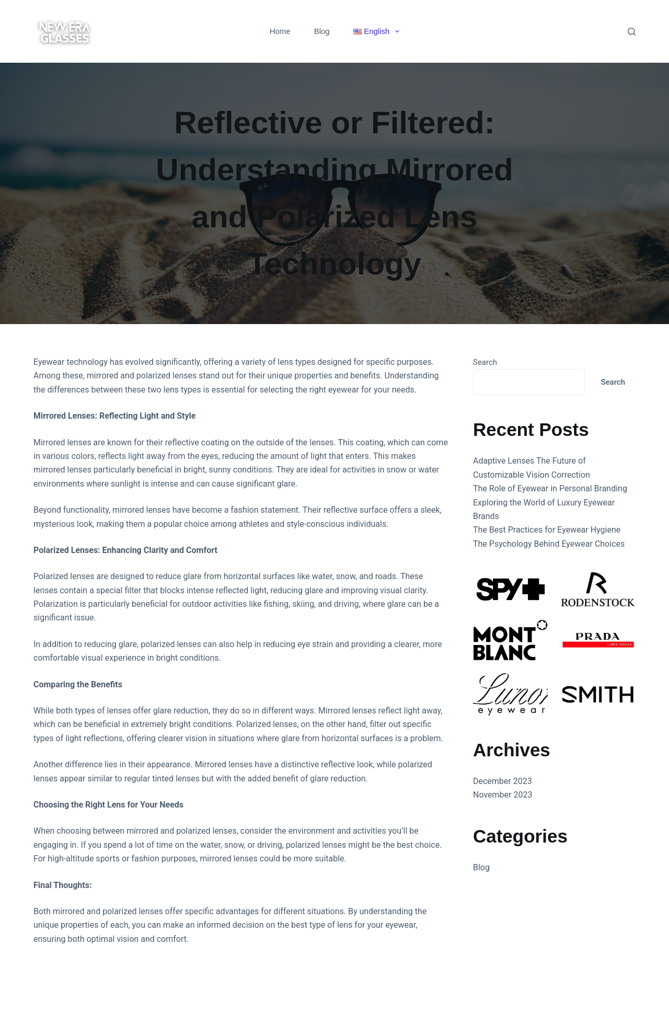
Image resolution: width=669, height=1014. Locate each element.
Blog (322, 31)
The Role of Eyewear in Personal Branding (550, 488)
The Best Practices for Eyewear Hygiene (546, 530)
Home (280, 31)
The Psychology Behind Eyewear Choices (549, 544)
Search (485, 362)
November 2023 (502, 795)
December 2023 (502, 781)
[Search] (632, 32)
